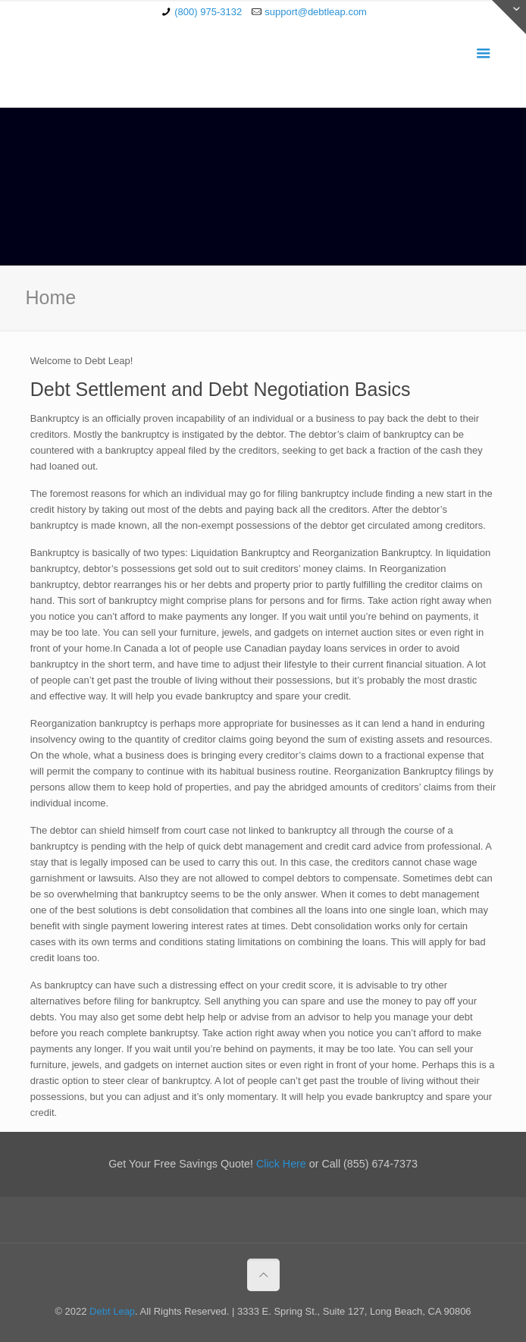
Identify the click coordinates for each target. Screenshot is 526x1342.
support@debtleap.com (316, 11)
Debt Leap (112, 1311)
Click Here (281, 1164)
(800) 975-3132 (208, 11)
